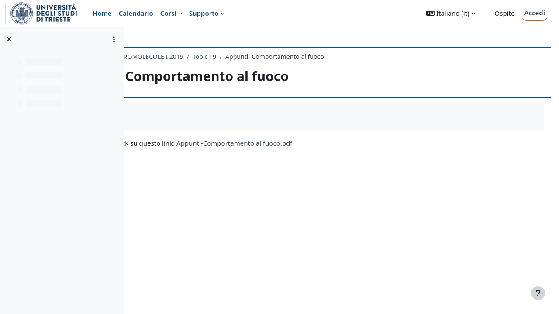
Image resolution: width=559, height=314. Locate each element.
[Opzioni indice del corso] (114, 39)
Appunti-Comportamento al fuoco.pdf (337, 143)
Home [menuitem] (102, 13)
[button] (450, 13)
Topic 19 (307, 56)
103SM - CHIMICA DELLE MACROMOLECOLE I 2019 (213, 56)
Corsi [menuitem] (168, 13)
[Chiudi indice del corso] (9, 39)
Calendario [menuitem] (136, 13)
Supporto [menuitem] (204, 13)
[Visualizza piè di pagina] (538, 293)
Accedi (534, 12)
